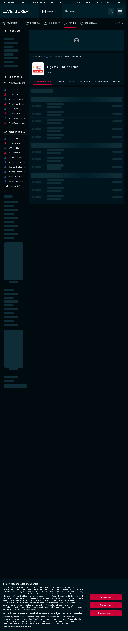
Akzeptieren (105, 597)
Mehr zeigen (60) (13, 186)
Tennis (38, 57)
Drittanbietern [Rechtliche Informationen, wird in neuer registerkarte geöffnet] (29, 609)
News (71, 81)
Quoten (60, 81)
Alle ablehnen (106, 605)
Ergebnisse (84, 81)
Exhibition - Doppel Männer (65, 57)
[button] (111, 11)
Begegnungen (101, 81)
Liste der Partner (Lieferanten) (17, 626)
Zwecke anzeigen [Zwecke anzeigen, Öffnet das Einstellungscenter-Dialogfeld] (106, 613)
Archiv (116, 81)
